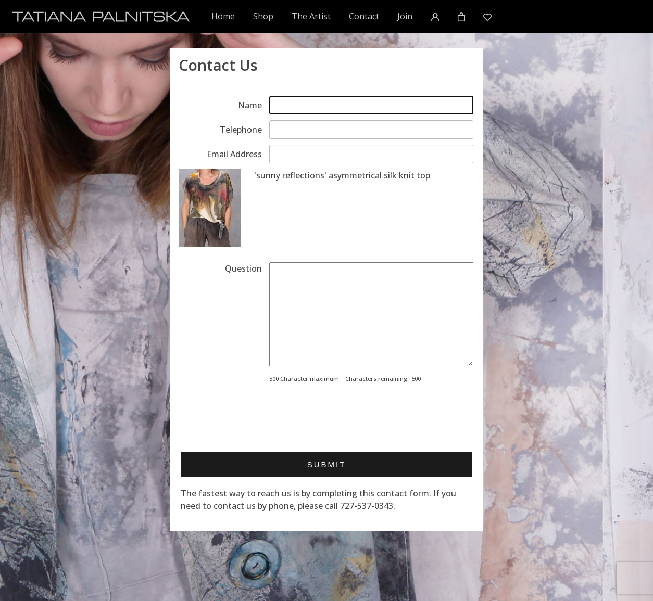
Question (243, 268)
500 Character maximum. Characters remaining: (339, 378)
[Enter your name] (371, 105)
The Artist (311, 16)
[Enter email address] (371, 154)
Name (250, 105)
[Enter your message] (371, 314)
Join (404, 16)
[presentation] (348, 414)
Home (223, 16)
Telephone (241, 129)
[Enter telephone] (371, 129)
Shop (263, 16)
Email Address (234, 154)
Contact (364, 16)
